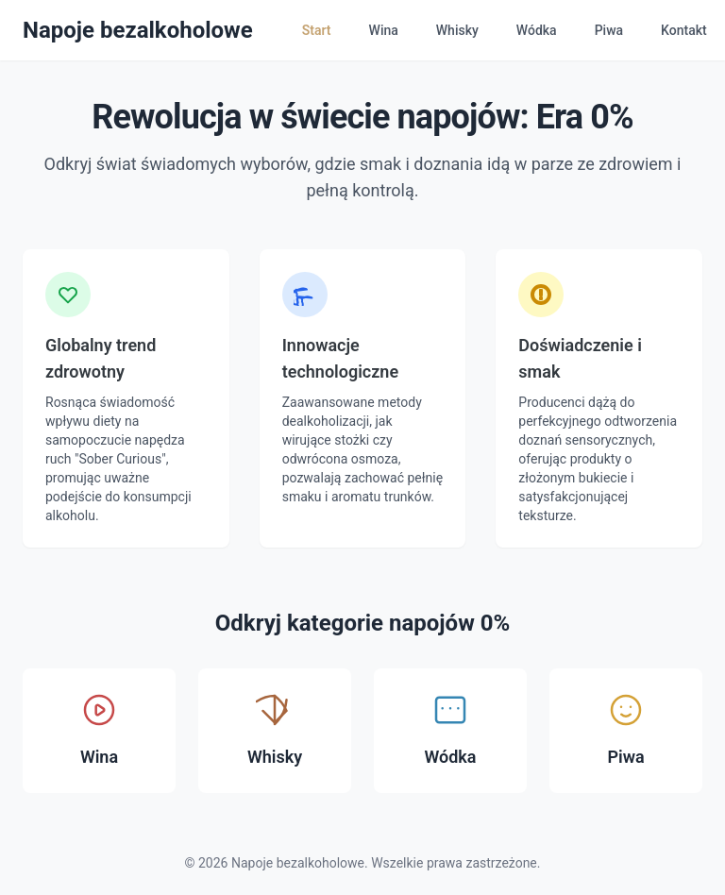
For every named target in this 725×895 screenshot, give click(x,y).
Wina (383, 30)
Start (316, 30)
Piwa (609, 30)
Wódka (536, 30)
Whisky (457, 30)
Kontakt (684, 30)
